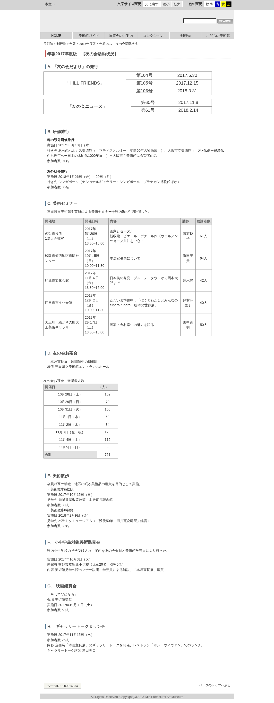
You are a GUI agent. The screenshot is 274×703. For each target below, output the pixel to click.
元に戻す (152, 4)
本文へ (50, 4)
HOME (56, 36)
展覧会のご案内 (121, 36)
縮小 (166, 4)
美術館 (48, 44)
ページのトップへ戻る (215, 685)
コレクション (153, 36)
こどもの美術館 (218, 36)
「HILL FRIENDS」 (84, 83)
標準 (209, 4)
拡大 (177, 4)
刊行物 (185, 36)
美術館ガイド (88, 36)
